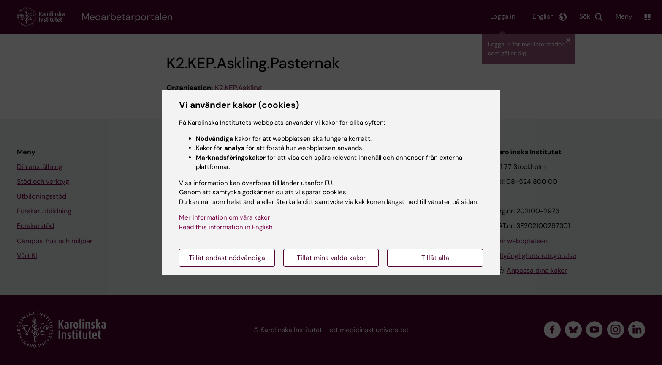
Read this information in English (226, 227)
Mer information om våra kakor (224, 217)
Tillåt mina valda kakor (331, 257)
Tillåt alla (435, 257)
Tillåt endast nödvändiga (227, 257)
